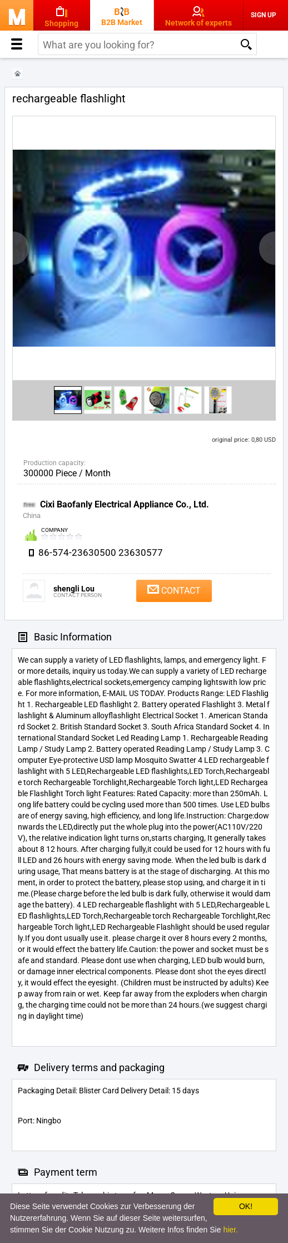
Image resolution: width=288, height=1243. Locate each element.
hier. (230, 1229)
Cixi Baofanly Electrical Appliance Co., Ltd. (124, 504)
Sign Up (263, 15)
